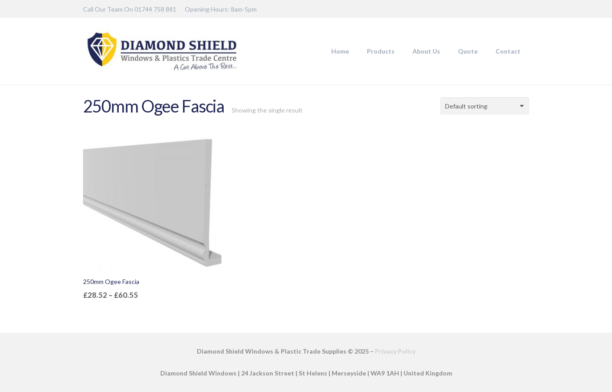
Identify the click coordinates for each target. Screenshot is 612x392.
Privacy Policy (395, 351)
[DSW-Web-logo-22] (162, 51)
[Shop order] (484, 106)
